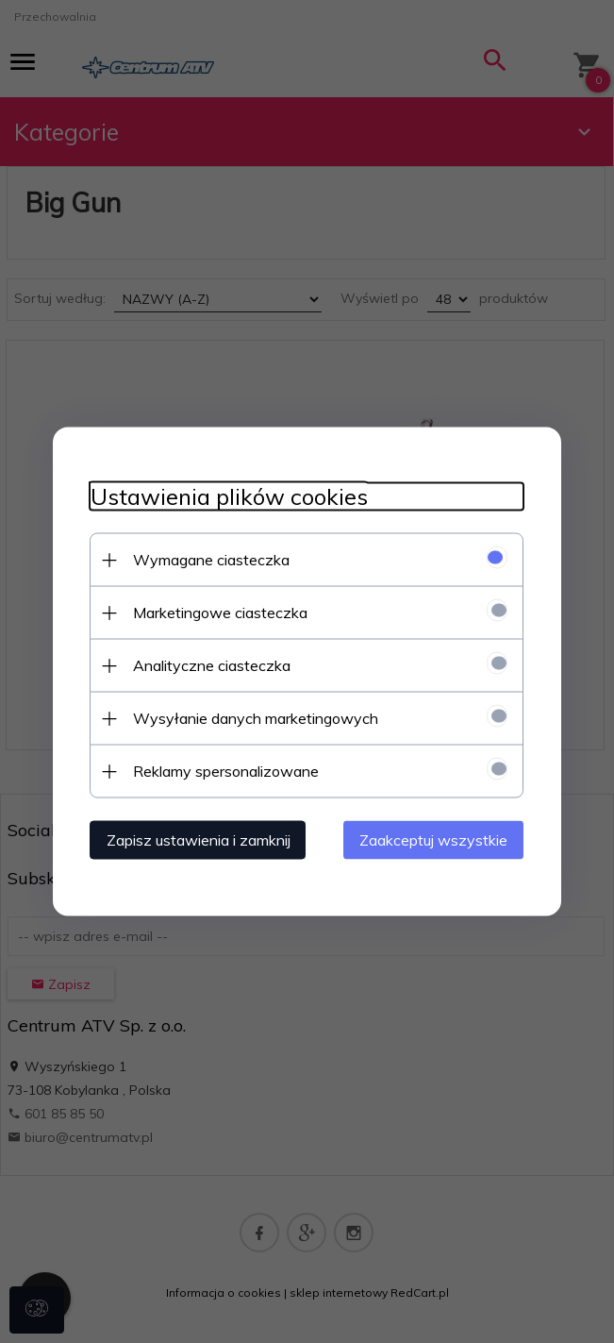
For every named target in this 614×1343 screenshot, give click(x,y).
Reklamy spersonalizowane (226, 771)
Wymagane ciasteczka (211, 559)
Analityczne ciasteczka (211, 665)
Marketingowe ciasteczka (220, 612)
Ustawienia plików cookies (229, 497)
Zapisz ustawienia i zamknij (198, 840)
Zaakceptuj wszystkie (434, 840)
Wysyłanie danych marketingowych (255, 718)
